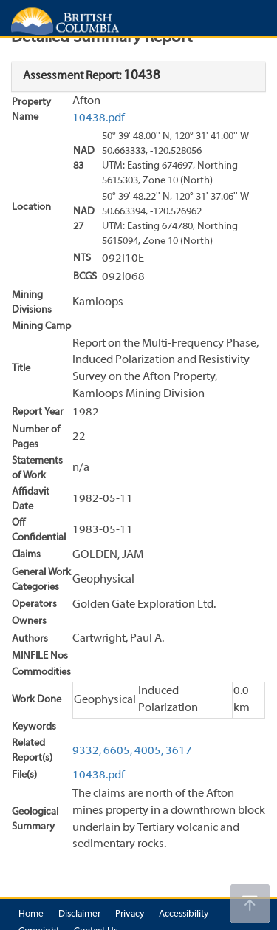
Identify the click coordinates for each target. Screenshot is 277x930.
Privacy (129, 914)
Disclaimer (79, 914)
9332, (86, 751)
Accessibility (183, 914)
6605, (117, 751)
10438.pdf (98, 118)
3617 (178, 751)
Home (31, 914)
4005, (148, 751)
